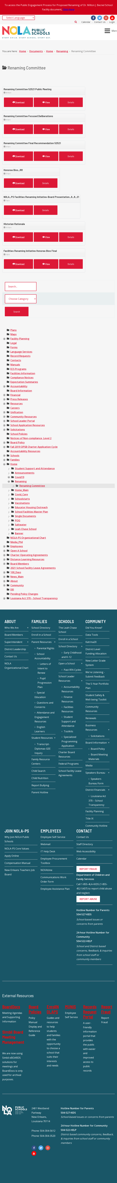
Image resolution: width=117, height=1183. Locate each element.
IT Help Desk (48, 851)
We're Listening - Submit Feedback (95, 674)
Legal (13, 343)
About (14, 581)
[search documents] (20, 286)
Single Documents (25, 516)
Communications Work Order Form (53, 879)
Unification (16, 412)
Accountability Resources (25, 451)
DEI (12, 589)
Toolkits (68, 731)
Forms (13, 347)
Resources (16, 403)
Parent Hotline (40, 792)
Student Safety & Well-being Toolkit (95, 697)
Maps (13, 334)
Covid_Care (21, 494)
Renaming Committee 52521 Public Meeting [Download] (27, 89)
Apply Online (12, 855)
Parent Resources (42, 642)
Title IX (89, 818)
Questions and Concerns (44, 705)
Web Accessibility (86, 851)
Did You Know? (93, 627)
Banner (19, 533)
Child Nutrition (40, 778)
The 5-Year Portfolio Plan (97, 686)
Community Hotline (96, 825)
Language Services (21, 351)
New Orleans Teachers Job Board (20, 872)
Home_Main (21, 490)
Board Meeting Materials (98, 757)
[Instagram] (106, 17)
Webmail (45, 844)
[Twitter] (99, 17)
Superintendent (13, 642)
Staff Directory (84, 844)
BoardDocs (11, 1006)
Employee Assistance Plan (55, 888)
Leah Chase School (25, 529)
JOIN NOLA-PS (17, 830)
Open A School (18, 550)
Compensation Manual (17, 863)
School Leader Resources (66, 678)
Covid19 (19, 477)
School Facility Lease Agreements (69, 773)
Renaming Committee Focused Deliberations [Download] (28, 116)
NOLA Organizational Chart (16, 665)
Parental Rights (45, 648)
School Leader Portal (22, 420)
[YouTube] (112, 17)
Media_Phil (16, 542)
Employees (16, 546)
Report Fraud (106, 1009)
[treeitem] (13, 330)
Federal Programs (68, 763)
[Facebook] (93, 17)
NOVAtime (46, 870)
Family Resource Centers (41, 761)
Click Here (68, 9)
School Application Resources (27, 425)
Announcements (24, 472)
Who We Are (12, 627)
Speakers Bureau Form (96, 781)
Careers (15, 408)
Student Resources (42, 737)
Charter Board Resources (66, 754)
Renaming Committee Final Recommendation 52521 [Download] (32, 143)
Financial (15, 395)
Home (13, 464)
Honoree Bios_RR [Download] (13, 170)
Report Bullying (40, 785)
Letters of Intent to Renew (44, 668)
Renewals (90, 718)
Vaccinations (22, 503)
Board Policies (35, 1009)
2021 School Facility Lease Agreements (33, 568)
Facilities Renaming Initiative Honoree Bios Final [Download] (30, 250)
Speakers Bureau (95, 772)
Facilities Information (22, 373)
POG (17, 520)
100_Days (15, 572)
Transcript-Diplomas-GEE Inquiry (43, 748)
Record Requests (20, 356)
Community (17, 585)
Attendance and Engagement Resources (44, 717)
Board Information (21, 390)
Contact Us (100, 21)
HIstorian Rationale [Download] (14, 224)
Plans (13, 330)
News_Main (17, 576)
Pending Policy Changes (24, 594)
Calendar (85, 21)
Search (76, 21)
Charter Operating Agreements (29, 555)
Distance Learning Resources (27, 559)
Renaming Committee (32, 485)
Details (71, 102)
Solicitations (17, 429)
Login (112, 21)
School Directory (41, 627)
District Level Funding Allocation (95, 651)
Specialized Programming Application (69, 741)
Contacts (15, 360)
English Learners (40, 729)
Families (15, 459)
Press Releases (19, 399)
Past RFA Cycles (72, 669)
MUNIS (70, 1006)
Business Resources (91, 727)
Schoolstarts (22, 498)
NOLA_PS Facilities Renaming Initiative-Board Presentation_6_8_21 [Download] (41, 196)
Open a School (66, 663)
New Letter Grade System (95, 663)
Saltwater (21, 524)
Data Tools (91, 634)
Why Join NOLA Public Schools (17, 839)
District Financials (95, 789)
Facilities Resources (67, 709)
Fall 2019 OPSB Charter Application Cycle (34, 446)
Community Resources (23, 416)
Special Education (40, 695)
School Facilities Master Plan (31, 511)
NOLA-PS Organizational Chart (28, 537)
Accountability (18, 386)
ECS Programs (18, 369)
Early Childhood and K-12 (71, 655)
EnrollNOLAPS (53, 1009)
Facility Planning (19, 338)
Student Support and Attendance (35, 468)
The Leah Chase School (67, 630)
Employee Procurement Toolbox (54, 861)
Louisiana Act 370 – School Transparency (34, 598)
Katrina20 (90, 642)
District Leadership (15, 649)
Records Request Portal (89, 1011)
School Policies (18, 434)
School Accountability (42, 656)
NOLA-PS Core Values (17, 848)
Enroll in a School (41, 634)
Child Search (38, 771)
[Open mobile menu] (111, 30)
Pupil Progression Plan (45, 683)
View (46, 102)
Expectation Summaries (24, 382)
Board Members (19, 563)
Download (18, 102)
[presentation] (4, 339)
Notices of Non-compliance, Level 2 (30, 438)
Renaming (21, 481)
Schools (14, 455)
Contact (84, 830)
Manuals (15, 364)
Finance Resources (67, 699)
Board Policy (17, 442)
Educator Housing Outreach (31, 507)
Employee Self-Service (53, 837)
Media (88, 765)
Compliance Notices (21, 377)
